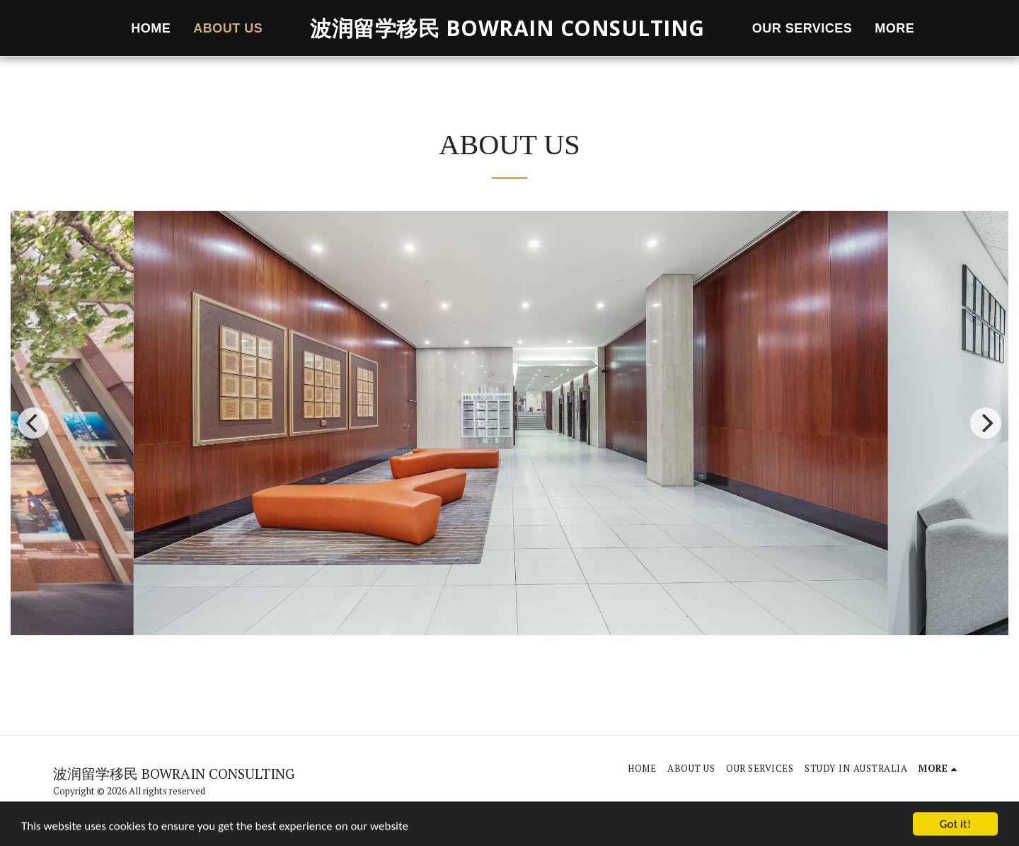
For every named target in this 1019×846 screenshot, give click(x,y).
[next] (985, 423)
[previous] (33, 423)
